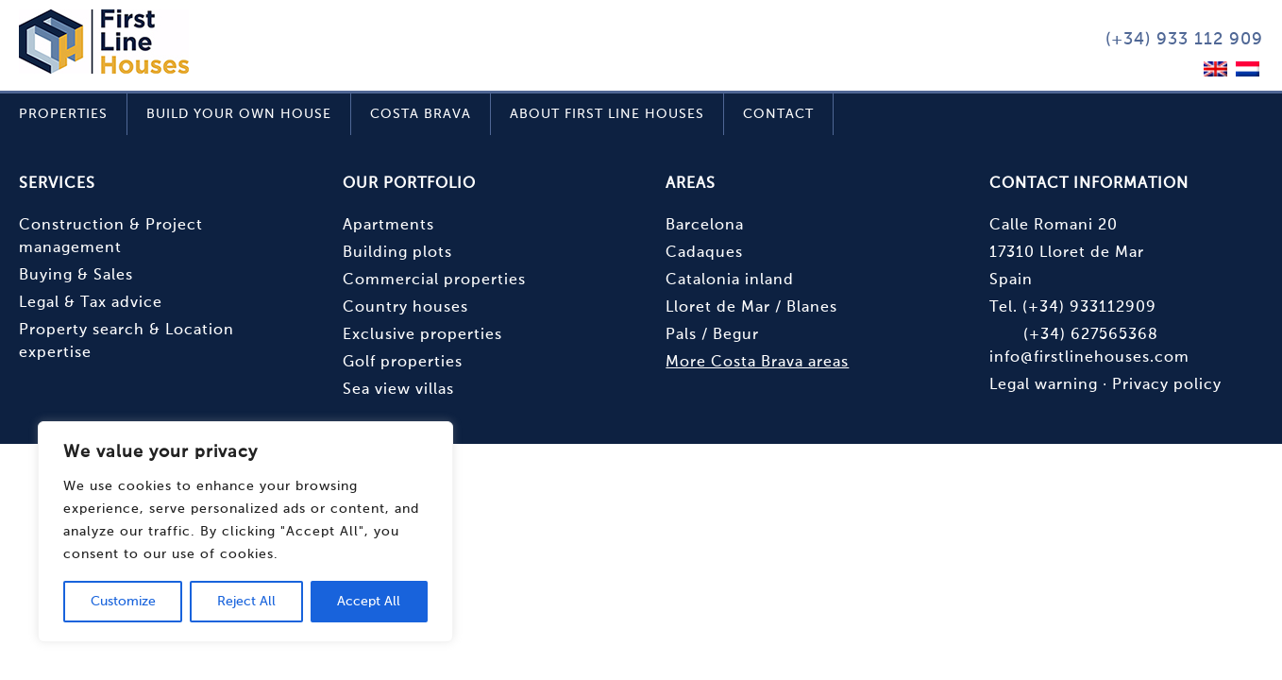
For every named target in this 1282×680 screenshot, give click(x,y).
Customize (123, 601)
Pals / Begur (712, 335)
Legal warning (1043, 385)
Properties (63, 114)
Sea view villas (398, 390)
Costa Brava (420, 114)
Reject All (246, 601)
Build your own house (238, 114)
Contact (778, 114)
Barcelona (705, 225)
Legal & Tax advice (90, 303)
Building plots (397, 253)
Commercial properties (434, 280)
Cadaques (704, 253)
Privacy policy (1167, 385)
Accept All (368, 601)
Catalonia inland (730, 280)
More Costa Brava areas (757, 362)
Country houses (405, 307)
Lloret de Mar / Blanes (751, 307)
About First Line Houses (607, 114)
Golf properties (403, 362)
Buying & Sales (76, 275)
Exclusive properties (422, 335)
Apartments (388, 225)
